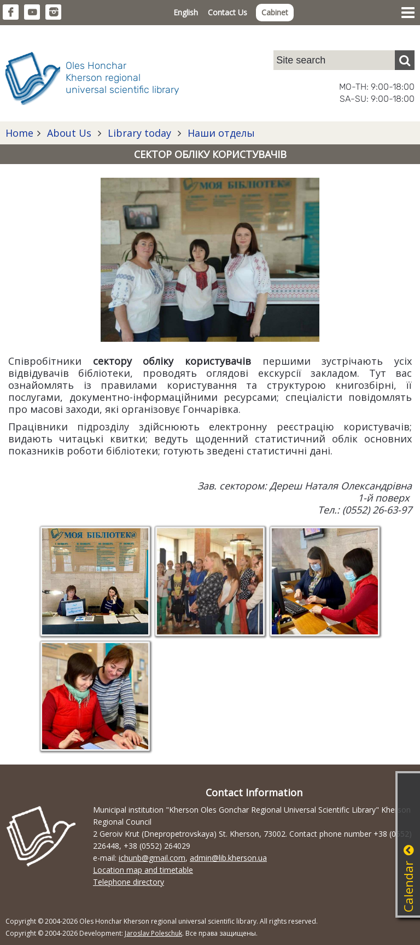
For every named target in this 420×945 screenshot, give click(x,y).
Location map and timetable (143, 870)
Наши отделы (220, 132)
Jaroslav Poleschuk (153, 933)
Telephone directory (128, 882)
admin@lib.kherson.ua (228, 858)
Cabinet (274, 12)
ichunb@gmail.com (152, 858)
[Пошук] (405, 60)
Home (19, 132)
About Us (69, 132)
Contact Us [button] (227, 12)
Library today (139, 132)
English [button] (185, 12)
